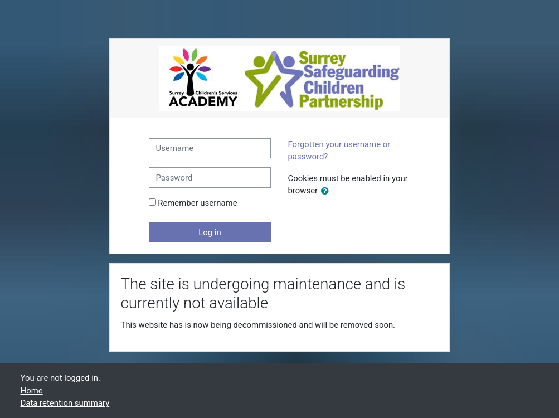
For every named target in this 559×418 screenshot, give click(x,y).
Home (32, 391)
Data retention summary (65, 403)
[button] (327, 191)
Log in (209, 232)
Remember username (197, 203)
